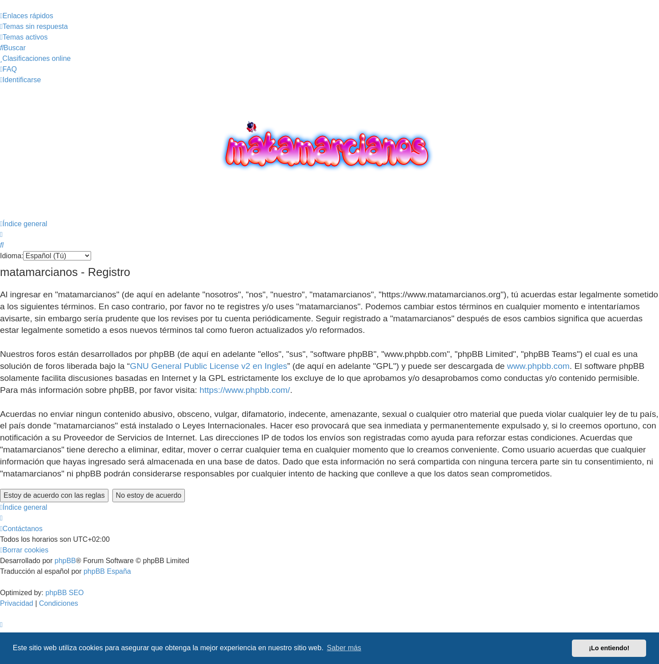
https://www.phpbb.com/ (245, 390)
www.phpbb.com (538, 366)
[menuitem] (34, 26)
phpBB (65, 560)
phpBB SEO (64, 592)
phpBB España (107, 571)
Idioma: (11, 256)
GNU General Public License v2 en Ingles (208, 366)
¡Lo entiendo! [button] (609, 648)
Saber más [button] (344, 648)
